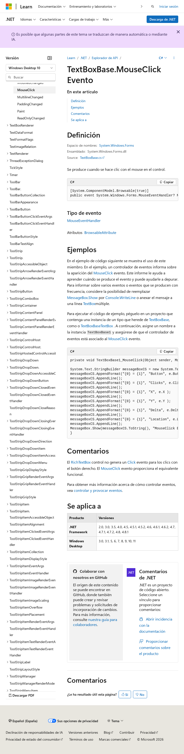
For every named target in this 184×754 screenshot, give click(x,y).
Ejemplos (77, 107)
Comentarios (80, 113)
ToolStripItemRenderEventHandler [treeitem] (33, 631)
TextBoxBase (159, 319)
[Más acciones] (174, 58)
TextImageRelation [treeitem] (23, 146)
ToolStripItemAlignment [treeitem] (27, 524)
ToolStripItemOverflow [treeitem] (26, 607)
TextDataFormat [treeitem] (21, 132)
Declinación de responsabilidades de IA (34, 732)
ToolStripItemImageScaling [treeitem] (29, 600)
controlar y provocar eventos (98, 490)
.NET (83, 57)
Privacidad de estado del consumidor (33, 739)
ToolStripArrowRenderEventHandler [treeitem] (32, 281)
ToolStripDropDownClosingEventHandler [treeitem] (32, 431)
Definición (78, 101)
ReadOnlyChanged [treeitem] (31, 118)
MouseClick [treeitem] (26, 90)
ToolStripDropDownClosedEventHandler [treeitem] (32, 397)
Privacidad (147, 732)
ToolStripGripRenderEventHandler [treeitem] (32, 487)
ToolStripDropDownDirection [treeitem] (31, 441)
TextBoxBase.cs (91, 157)
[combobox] (31, 68)
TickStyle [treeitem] (16, 167)
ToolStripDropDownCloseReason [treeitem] (32, 410)
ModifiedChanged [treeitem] (30, 82)
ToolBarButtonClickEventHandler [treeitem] (32, 226)
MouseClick (103, 272)
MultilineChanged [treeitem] (30, 97)
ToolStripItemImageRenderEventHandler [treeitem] (33, 590)
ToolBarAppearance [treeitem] (24, 202)
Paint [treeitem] (21, 111)
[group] (122, 193)
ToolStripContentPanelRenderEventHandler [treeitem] (32, 329)
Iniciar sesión (168, 6)
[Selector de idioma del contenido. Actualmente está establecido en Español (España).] (23, 721)
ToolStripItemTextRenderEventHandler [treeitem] (31, 652)
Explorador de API (105, 57)
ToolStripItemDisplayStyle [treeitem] (28, 558)
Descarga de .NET (163, 19)
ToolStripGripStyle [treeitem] (23, 497)
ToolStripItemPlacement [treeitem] (27, 614)
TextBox (89, 303)
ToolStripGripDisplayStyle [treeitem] (28, 469)
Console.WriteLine (120, 297)
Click (131, 462)
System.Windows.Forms (116, 145)
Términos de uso (81, 739)
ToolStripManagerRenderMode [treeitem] (32, 683)
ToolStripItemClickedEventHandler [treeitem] (32, 541)
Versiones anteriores (83, 732)
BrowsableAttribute (100, 232)
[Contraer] (50, 58)
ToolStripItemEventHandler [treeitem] (29, 573)
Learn (71, 57)
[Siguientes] (142, 6)
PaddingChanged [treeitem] (29, 104)
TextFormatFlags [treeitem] (21, 139)
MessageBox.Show (82, 297)
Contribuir (127, 732)
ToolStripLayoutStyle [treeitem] (25, 669)
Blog (107, 732)
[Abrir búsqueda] (152, 6)
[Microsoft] (9, 6)
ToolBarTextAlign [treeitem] (22, 243)
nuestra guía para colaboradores (95, 622)
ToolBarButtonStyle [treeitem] (24, 236)
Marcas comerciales (113, 739)
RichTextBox (81, 462)
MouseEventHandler (84, 220)
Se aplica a (78, 119)
